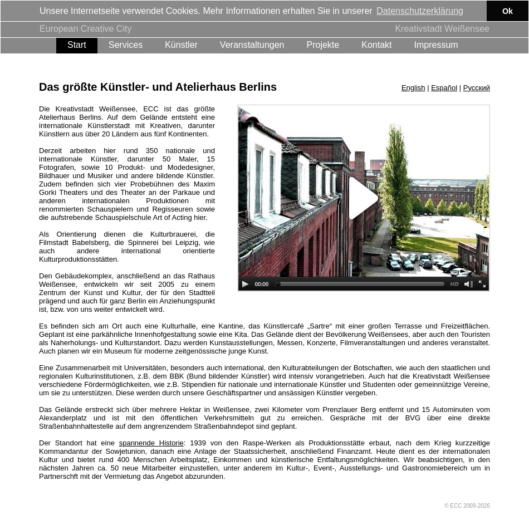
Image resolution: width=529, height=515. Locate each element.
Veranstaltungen (252, 44)
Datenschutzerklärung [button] (419, 11)
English (413, 87)
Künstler (181, 44)
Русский (476, 87)
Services (126, 44)
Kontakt (376, 44)
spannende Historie (151, 442)
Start (76, 44)
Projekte (323, 44)
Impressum (436, 44)
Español (444, 87)
